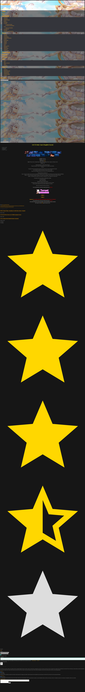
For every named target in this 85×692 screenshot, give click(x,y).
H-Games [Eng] (4, 148)
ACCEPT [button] (38, 660)
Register (5, 134)
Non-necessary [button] (2, 675)
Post (2, 83)
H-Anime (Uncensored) (9, 94)
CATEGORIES (4, 84)
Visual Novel (6, 119)
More (3, 124)
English (5, 102)
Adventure (5, 108)
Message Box (6, 136)
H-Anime (5, 91)
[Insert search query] (4, 80)
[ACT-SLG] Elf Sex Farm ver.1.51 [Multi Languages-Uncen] (10, 214)
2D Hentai (5, 85)
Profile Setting (6, 135)
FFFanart (5, 90)
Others (5, 111)
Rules (4, 125)
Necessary (2, 672)
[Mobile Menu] (3, 78)
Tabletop (5, 118)
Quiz (4, 113)
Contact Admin (6, 139)
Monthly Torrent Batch (7, 100)
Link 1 (42, 195)
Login (1, 650)
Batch (5, 89)
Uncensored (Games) (6, 204)
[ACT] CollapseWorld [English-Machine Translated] (9, 218)
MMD (5, 95)
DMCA (5, 129)
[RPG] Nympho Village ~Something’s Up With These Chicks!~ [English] (12, 210)
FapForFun (5, 4)
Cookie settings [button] (34, 660)
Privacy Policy (6, 128)
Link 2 (42, 197)
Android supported (6, 106)
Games (3, 101)
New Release (6, 97)
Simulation (5, 117)
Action (5, 107)
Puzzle (5, 112)
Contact (5, 130)
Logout (5, 140)
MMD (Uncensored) (8, 96)
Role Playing (5, 114)
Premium (3, 123)
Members (3, 131)
